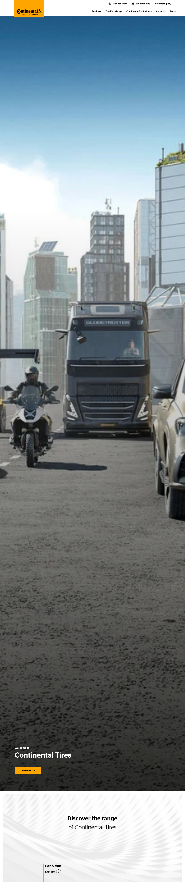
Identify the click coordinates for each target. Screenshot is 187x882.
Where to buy (143, 4)
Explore (50, 871)
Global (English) (163, 4)
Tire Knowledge (114, 11)
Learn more (28, 770)
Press (173, 11)
